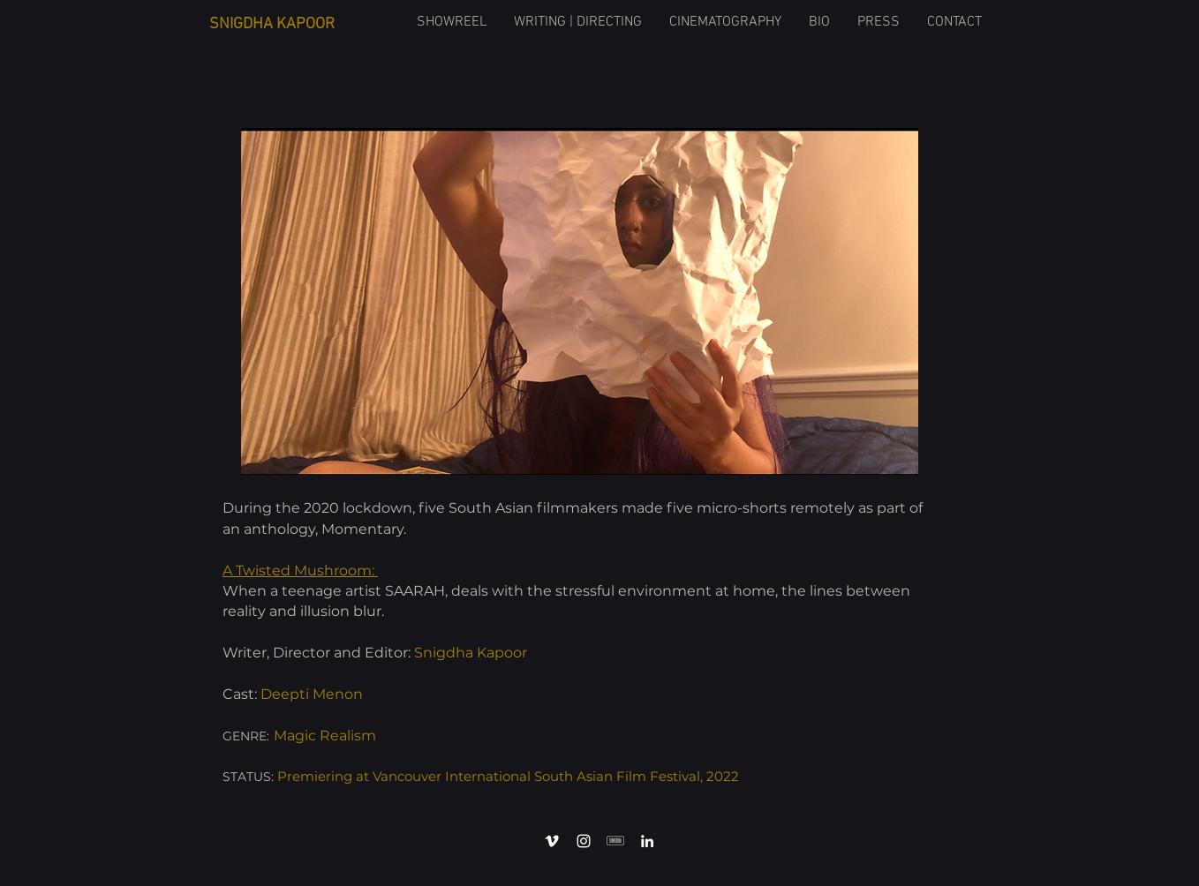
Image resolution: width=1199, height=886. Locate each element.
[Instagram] (583, 841)
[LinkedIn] (647, 841)
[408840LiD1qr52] (615, 841)
